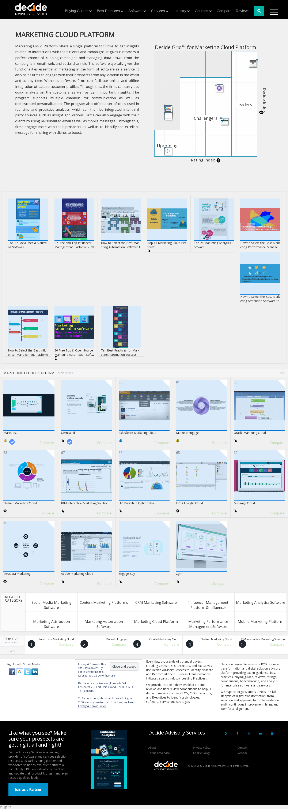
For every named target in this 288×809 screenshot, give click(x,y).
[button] (12, 672)
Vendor (242, 753)
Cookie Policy (201, 753)
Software (135, 11)
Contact (242, 748)
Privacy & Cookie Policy (92, 706)
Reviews (242, 11)
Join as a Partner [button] (28, 789)
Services (158, 11)
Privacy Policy (201, 748)
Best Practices (108, 11)
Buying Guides (76, 11)
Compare (224, 11)
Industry (179, 11)
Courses (201, 11)
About (152, 748)
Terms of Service (159, 753)
